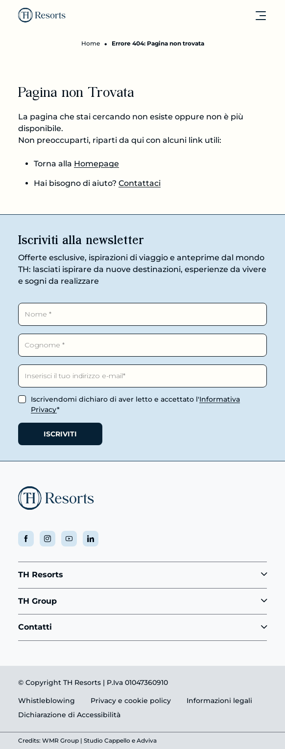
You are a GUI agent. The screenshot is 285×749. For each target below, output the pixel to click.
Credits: (29, 740)
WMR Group (60, 740)
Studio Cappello (107, 740)
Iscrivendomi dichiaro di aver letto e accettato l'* (135, 404)
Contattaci (140, 183)
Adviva (147, 740)
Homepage (96, 163)
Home (90, 43)
